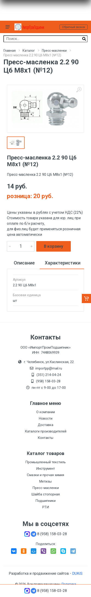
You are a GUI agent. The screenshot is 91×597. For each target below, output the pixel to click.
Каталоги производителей (45, 431)
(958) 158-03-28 (48, 381)
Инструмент (45, 468)
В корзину (53, 246)
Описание (24, 263)
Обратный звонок (73, 27)
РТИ (45, 507)
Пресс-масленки (54, 50)
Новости (45, 418)
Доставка (45, 425)
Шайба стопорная (45, 494)
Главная (9, 50)
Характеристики (62, 263)
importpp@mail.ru (48, 368)
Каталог (29, 50)
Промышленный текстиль (45, 462)
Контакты (45, 438)
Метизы (45, 481)
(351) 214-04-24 (49, 375)
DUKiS (77, 573)
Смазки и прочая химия (45, 475)
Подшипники (45, 501)
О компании (45, 412)
